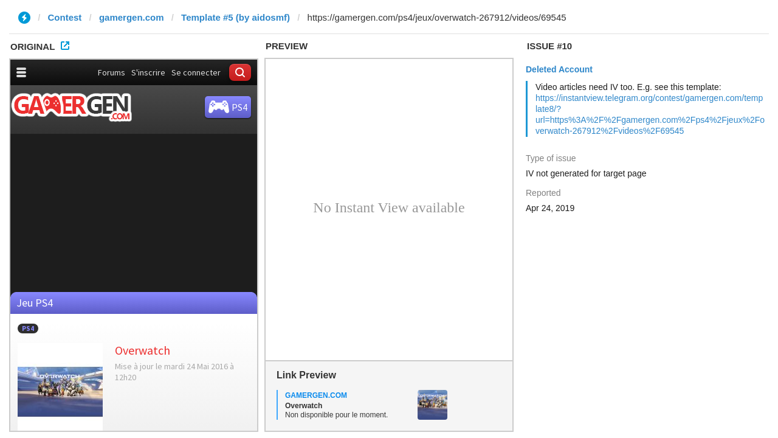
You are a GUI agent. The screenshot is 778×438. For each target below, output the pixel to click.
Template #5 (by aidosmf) (235, 17)
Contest (65, 17)
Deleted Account (559, 69)
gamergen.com (131, 17)
